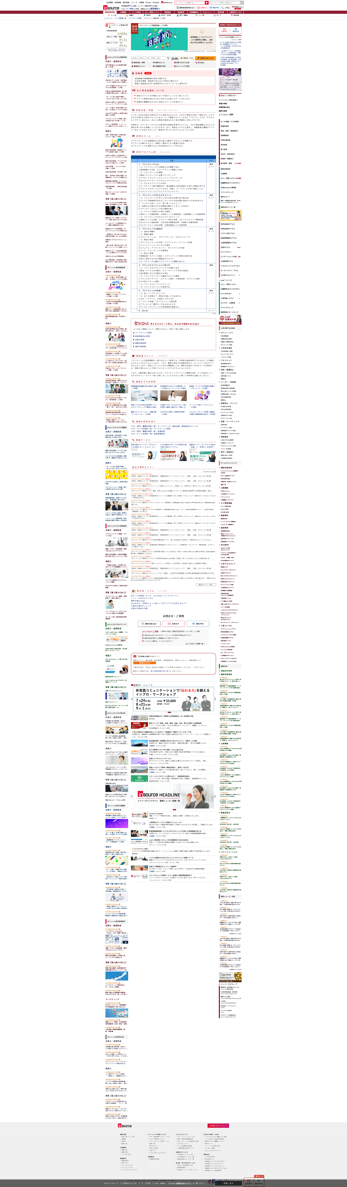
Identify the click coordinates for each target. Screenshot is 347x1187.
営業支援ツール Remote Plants (230, 433)
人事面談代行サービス (227, 655)
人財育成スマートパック (228, 494)
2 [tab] (170, 712)
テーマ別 (112, 15)
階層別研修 (225, 126)
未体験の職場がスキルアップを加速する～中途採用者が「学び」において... (230, 929)
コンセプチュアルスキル (129, 1169)
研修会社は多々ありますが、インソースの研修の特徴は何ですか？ (168, 635)
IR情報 (141, 2)
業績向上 (223, 400)
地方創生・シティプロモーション (187, 1169)
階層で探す (125, 1152)
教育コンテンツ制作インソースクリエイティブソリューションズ (231, 997)
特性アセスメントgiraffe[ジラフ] (226, 618)
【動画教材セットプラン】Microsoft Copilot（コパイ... (230, 817)
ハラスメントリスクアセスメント (229, 610)
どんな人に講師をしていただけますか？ (158, 641)
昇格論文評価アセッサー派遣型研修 (227, 594)
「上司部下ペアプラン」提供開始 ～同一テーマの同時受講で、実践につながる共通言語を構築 (230, 53)
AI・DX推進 (136, 12)
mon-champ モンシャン (213, 1150)
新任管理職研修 (225, 385)
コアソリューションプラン (228, 629)
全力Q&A (156, 2)
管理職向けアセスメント (228, 366)
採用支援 (221, 12)
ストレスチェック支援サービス (159, 1141)
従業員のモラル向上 (226, 415)
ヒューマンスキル (127, 1167)
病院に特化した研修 (226, 455)
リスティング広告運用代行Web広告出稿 (228, 553)
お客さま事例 (153, 1148)
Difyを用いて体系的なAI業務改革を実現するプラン (230, 870)
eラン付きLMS (226, 293)
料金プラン (152, 1150)
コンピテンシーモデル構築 (228, 635)
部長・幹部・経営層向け (229, 131)
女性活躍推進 (224, 336)
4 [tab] (174, 712)
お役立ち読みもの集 (139, 608)
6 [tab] (178, 712)
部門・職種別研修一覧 (146, 426)
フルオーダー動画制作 (227, 524)
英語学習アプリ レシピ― (228, 539)
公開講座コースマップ (227, 500)
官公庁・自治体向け (228, 154)
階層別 (129, 15)
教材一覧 (124, 1163)
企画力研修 (139, 339)
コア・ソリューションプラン (186, 1136)
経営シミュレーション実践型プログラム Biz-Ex (228, 535)
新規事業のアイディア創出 (228, 430)
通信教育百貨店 (225, 531)
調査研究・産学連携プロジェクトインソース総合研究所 (230, 988)
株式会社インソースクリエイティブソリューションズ (216, 1168)
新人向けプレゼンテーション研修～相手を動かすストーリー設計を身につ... (230, 679)
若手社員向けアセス (228, 224)
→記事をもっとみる (235, 933)
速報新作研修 (226, 671)
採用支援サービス (226, 376)
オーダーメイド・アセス (229, 270)
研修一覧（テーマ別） (129, 1136)
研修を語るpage (138, 600)
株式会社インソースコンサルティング (214, 1166)
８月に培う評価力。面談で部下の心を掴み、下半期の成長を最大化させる (230, 902)
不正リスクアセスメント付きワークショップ (228, 614)
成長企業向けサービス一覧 (185, 1159)
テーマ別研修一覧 (144, 428)
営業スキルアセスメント (228, 579)
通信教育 (181, 12)
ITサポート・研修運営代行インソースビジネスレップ (228, 1016)
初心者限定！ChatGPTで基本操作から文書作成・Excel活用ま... (230, 768)
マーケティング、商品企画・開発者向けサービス (178, 426)
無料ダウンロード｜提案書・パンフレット (215, 1141)
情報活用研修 (140, 343)
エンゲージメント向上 (227, 412)
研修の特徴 (223, 103)
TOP (133, 426)
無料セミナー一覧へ (206, 585)
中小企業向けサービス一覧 (185, 1156)
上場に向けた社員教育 (227, 440)
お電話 (225, 7)
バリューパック (225, 497)
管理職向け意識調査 (226, 590)
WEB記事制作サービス (227, 560)
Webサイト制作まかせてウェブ (225, 549)
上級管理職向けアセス (229, 242)
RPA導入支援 (225, 512)
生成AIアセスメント (226, 573)
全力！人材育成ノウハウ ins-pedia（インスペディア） (155, 595)
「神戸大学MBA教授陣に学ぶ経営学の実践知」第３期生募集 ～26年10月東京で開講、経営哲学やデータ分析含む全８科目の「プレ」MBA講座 (230, 61)
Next (215, 699)
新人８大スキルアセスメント (229, 576)
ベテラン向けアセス (228, 233)
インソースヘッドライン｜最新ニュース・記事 (215, 1136)
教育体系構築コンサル (227, 632)
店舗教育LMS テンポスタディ (230, 183)
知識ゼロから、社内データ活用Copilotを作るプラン (228, 857)
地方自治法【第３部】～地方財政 (229, 823)
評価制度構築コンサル (227, 638)
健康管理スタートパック (229, 312)
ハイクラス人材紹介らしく (226, 1011)
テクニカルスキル (127, 1165)
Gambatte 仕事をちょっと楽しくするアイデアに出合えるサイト (159, 603)
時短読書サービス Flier (227, 541)
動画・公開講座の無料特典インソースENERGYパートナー (229, 201)
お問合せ (202, 8)
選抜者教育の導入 (226, 363)
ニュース (134, 2)
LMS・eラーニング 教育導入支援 (187, 1141)
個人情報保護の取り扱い (160, 671)
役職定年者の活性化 (226, 339)
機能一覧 (152, 1143)
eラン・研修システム (231, 178)
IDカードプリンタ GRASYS (228, 658)
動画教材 (168, 12)
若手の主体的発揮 (226, 409)
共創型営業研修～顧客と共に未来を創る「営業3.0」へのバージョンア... (230, 705)
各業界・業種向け (227, 158)
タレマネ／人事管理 (228, 303)
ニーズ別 (199, 15)
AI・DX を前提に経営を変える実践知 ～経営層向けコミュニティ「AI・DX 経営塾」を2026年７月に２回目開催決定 (231, 45)
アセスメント (207, 12)
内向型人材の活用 (226, 406)
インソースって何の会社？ (228, 100)
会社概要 (109, 2)
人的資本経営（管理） (227, 351)
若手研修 (224, 145)
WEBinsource (225, 491)
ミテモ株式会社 (210, 1156)
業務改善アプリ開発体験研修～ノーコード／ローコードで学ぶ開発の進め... (230, 686)
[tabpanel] (173, 699)
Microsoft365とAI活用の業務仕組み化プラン (230, 863)
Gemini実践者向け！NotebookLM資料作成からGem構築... (231, 748)
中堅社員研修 (225, 140)
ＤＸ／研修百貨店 (226, 506)
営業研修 (161, 431)
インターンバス (225, 644)
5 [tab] (176, 712)
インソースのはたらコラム (142, 598)
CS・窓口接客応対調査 (184, 1146)
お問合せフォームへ (218, 1126)
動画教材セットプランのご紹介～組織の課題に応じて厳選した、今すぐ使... (230, 922)
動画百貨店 (224, 518)
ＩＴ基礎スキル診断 (226, 601)
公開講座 (123, 12)
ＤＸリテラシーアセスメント (228, 570)
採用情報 (118, 2)
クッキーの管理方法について (180, 1183)
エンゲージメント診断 (229, 256)
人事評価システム (227, 298)
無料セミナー (225, 197)
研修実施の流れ (224, 107)
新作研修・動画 (231, 163)
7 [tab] (180, 712)
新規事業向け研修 (142, 336)
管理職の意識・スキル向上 (228, 394)
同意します (228, 1183)
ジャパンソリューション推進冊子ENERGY (229, 472)
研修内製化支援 (225, 479)
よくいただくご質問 (226, 114)
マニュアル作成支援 (226, 649)
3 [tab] (172, 712)
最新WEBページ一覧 (228, 207)
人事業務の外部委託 (226, 458)
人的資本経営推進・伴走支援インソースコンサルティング (229, 993)
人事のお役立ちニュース (141, 606)
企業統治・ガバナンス (227, 443)
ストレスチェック (227, 192)
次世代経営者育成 (226, 397)
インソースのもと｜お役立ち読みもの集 (214, 1139)
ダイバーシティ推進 (226, 345)
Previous (132, 699)
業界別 (147, 15)
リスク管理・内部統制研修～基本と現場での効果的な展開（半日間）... (230, 699)
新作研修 (126, 2)
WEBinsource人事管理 (228, 187)
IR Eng (148, 2)
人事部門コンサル (235, 12)
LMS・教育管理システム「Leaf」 (160, 1136)
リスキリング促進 (226, 357)
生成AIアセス (225, 247)
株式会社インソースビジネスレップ (214, 1163)
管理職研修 (225, 135)
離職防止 (223, 379)
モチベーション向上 (226, 418)
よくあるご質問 (210, 1148)
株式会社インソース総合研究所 (213, 1170)
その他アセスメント (228, 275)
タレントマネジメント (227, 354)
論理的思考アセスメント (228, 582)
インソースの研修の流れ (212, 1146)
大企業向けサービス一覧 (185, 1154)
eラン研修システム (152, 12)
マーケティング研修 (143, 332)
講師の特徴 (223, 111)
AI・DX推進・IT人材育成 (230, 121)
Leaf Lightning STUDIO (157, 1152)
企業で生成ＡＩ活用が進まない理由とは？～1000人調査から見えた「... (230, 915)
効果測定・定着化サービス (228, 481)
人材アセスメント (183, 1143)
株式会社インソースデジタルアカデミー (215, 1161)
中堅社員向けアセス (228, 229)
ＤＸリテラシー (226, 252)
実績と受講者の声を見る (116, 51)
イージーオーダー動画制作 (228, 521)
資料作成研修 (140, 346)
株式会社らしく (210, 1159)
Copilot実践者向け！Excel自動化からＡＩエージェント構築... (230, 774)
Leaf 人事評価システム (156, 1139)
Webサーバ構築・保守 (227, 557)
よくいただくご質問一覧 (194, 644)
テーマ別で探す (127, 1154)
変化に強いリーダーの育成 (228, 391)
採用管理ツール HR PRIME (229, 661)
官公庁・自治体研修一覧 (185, 1165)
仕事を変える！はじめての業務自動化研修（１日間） (230, 692)
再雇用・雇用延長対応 (227, 342)
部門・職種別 (182, 15)
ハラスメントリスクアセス (230, 266)
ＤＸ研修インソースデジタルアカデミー (229, 1002)
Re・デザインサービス (227, 652)
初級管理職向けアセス (229, 238)
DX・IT (217, 15)
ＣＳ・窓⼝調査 (225, 607)
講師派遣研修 (110, 12)
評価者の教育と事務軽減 (228, 388)
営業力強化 (224, 425)
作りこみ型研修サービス (228, 476)
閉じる (258, 1176)
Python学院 (224, 509)
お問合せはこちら (207, 58)
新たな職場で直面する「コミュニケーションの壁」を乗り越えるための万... (230, 909)
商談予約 (214, 8)
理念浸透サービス (226, 640)
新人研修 (224, 149)
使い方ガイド (153, 1146)
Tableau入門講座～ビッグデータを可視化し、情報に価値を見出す (230, 829)
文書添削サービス (226, 598)
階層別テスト (224, 567)
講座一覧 (124, 1150)
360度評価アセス (227, 261)
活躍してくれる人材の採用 (228, 373)
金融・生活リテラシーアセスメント (230, 604)
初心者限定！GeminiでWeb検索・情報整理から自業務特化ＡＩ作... (230, 755)
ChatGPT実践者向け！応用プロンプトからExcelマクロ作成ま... (230, 761)
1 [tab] (167, 712)
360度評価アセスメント (227, 587)
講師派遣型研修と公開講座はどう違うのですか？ (161, 638)
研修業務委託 (181, 1167)
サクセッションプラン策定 (228, 446)
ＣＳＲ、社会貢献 (226, 449)
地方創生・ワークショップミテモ (228, 1006)
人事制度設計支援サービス (185, 1148)
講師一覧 (223, 484)
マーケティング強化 (226, 427)
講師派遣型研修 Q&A (185, 7)
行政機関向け (194, 12)
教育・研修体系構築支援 (185, 1139)
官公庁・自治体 (165, 15)
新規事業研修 (159, 434)
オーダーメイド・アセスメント (229, 622)
